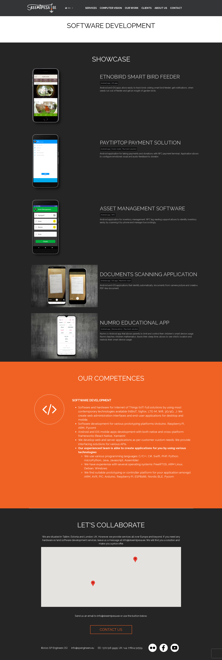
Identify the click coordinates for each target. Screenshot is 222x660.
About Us (161, 8)
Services (91, 8)
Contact (176, 8)
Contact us (93, 490)
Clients (146, 8)
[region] (39, 638)
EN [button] (70, 8)
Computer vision (111, 8)
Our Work (131, 8)
